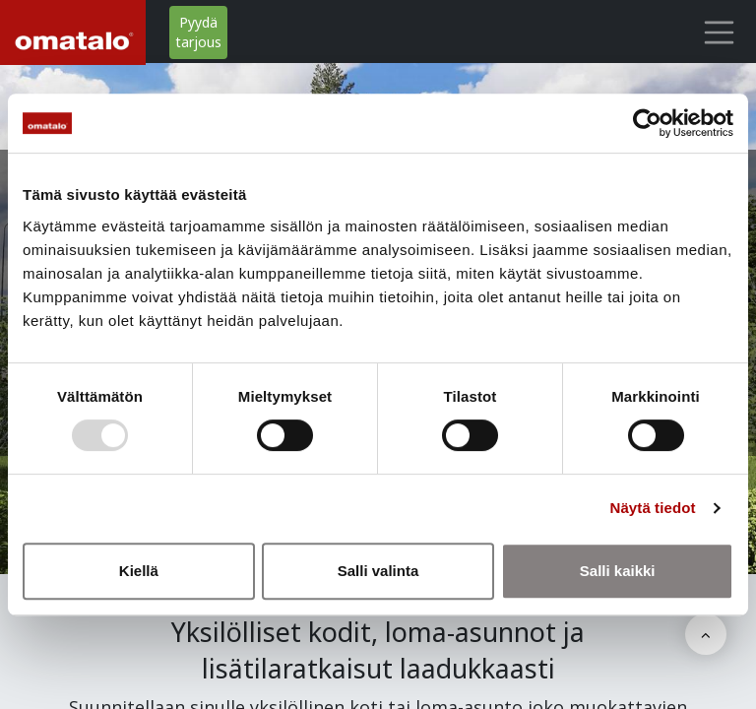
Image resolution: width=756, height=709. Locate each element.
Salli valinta (378, 570)
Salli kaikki (618, 570)
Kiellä (138, 570)
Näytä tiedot (653, 507)
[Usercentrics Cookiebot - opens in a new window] (647, 123)
